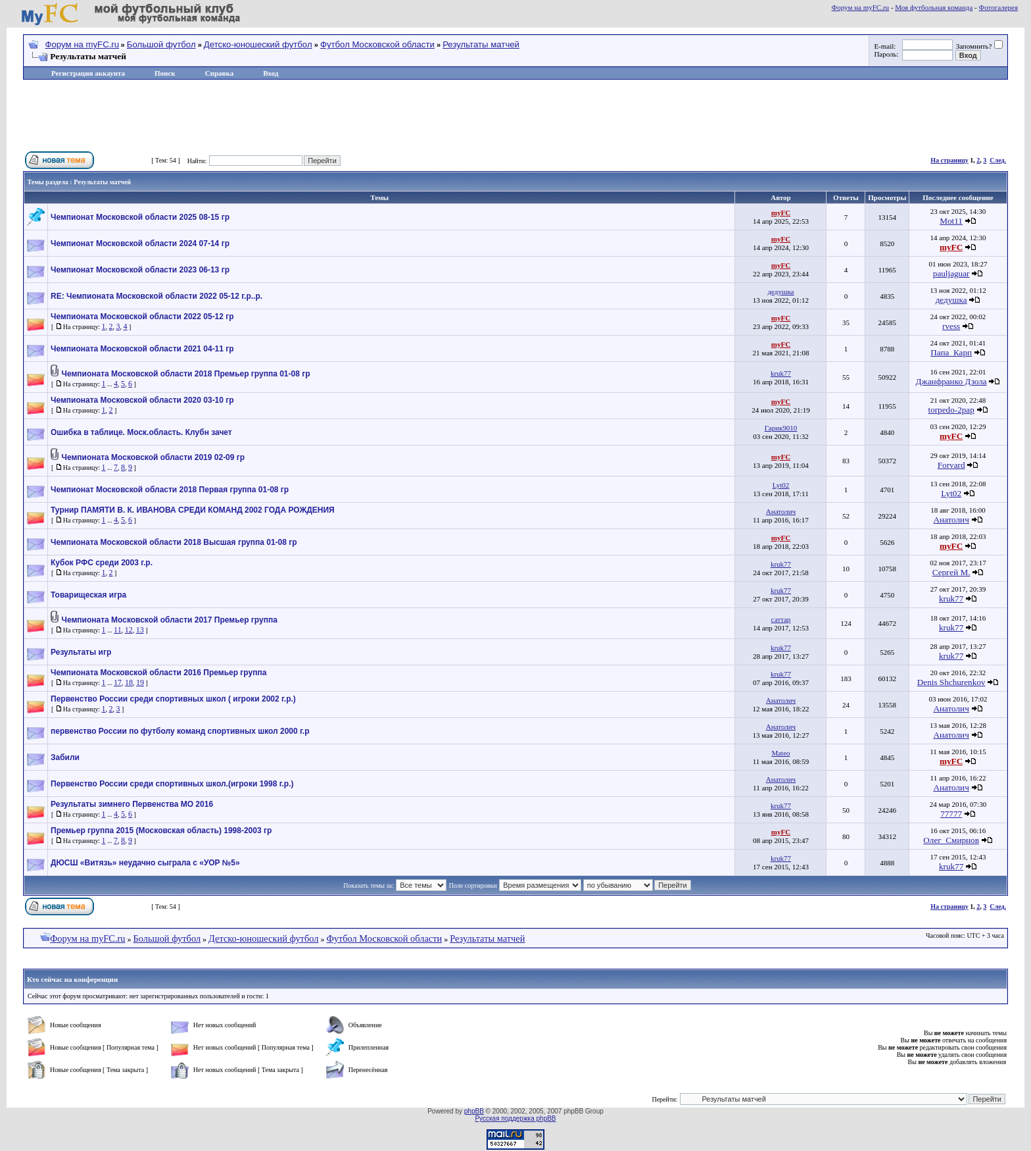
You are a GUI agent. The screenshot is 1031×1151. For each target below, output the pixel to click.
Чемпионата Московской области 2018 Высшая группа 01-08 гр (174, 542)
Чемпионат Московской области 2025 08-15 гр (140, 217)
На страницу (949, 160)
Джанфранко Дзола (951, 381)
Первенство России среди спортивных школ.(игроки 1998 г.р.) (172, 783)
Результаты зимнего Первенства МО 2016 (132, 804)
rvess (951, 326)
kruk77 (781, 373)
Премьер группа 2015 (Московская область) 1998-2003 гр (161, 830)
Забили (65, 757)
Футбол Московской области (377, 44)
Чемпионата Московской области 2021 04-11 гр (142, 348)
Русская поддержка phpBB (515, 1118)
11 (118, 629)
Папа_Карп (951, 352)
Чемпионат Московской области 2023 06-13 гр (140, 269)
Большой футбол (161, 44)
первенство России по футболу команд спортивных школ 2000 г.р (180, 731)
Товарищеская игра (88, 595)
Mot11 (951, 221)
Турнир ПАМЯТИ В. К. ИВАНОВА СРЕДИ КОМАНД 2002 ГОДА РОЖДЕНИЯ (193, 510)
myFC (780, 213)
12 (129, 629)
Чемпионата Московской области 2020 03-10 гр (142, 400)
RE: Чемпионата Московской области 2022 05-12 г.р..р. (156, 296)
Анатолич (781, 511)
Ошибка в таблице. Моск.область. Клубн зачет (141, 432)
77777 (951, 814)
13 (140, 629)
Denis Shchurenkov (951, 682)
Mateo (780, 753)
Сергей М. (951, 572)
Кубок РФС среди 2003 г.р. (102, 562)
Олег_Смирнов (951, 840)
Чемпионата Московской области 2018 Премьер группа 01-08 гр (186, 373)
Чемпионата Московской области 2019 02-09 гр (153, 457)
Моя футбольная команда (933, 7)
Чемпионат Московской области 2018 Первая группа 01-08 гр (170, 489)
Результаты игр (81, 652)
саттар (781, 619)
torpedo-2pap (951, 410)
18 (129, 682)
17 (118, 682)
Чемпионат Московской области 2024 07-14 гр (140, 243)
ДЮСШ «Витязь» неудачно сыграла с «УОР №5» (145, 862)
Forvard (951, 465)
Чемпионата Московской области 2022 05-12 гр (142, 316)
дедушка (781, 291)
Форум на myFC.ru (861, 7)
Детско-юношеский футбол (258, 44)
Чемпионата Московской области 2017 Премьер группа (169, 620)
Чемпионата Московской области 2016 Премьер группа (158, 672)
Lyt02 (781, 485)
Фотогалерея (998, 7)
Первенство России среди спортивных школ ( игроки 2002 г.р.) (173, 698)
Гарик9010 (781, 428)
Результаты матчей (481, 44)
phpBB (474, 1111)
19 (140, 682)
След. (998, 160)
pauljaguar (951, 273)
